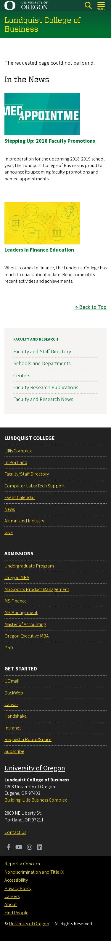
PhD (8, 648)
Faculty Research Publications (45, 387)
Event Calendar (19, 497)
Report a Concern (22, 864)
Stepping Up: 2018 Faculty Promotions (49, 140)
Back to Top (93, 307)
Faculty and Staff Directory (42, 351)
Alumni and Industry (24, 521)
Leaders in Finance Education (39, 250)
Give (8, 532)
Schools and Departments (42, 364)
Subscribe (14, 751)
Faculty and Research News (43, 399)
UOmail (11, 681)
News (9, 509)
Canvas (11, 704)
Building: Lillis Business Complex (35, 800)
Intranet (12, 728)
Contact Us (15, 832)
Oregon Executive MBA (26, 636)
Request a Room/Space (28, 739)
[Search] (88, 5)
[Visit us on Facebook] (8, 848)
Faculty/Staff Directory (26, 474)
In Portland (15, 462)
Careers (12, 896)
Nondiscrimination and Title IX (34, 872)
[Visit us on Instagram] (30, 848)
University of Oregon (34, 768)
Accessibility (16, 880)
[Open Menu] (101, 5)
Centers (21, 375)
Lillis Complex (18, 451)
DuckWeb (13, 693)
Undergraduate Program (29, 566)
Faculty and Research (35, 339)
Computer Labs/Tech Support (34, 486)
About (10, 904)
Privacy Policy (17, 888)
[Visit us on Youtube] (19, 848)
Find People (16, 913)
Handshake (15, 716)
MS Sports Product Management (36, 589)
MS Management (21, 612)
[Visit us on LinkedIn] (40, 848)
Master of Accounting (25, 624)
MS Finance (15, 601)
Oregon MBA (16, 577)
